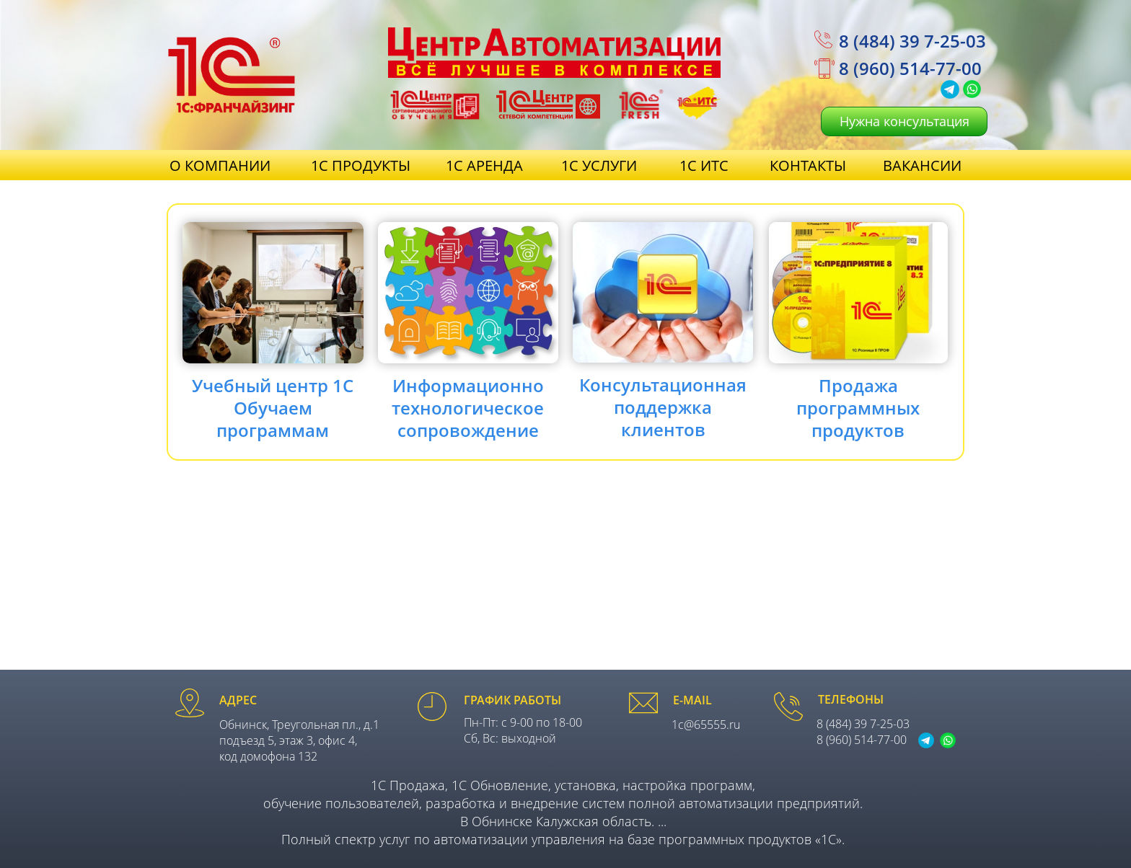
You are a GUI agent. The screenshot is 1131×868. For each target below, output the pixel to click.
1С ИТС (704, 165)
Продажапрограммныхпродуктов (858, 407)
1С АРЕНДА (484, 165)
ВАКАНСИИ (922, 165)
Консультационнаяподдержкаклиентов (663, 407)
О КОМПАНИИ (220, 165)
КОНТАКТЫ (808, 165)
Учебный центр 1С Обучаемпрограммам (272, 407)
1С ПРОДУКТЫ (360, 165)
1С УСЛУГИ (599, 165)
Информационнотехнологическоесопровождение (468, 407)
